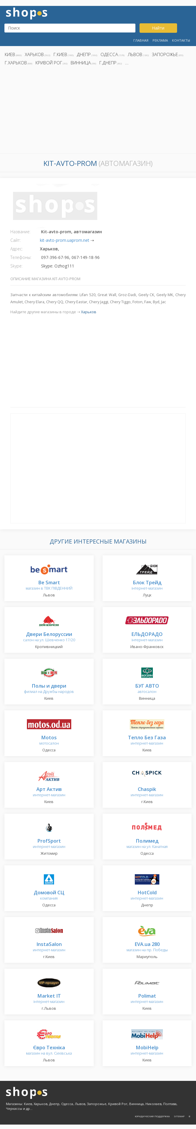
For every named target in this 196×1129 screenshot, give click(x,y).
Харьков (34, 54)
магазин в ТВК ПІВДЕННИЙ (49, 585)
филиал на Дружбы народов (49, 689)
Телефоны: (20, 257)
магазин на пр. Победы (147, 947)
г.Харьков (16, 63)
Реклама (160, 40)
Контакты (181, 40)
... (127, 63)
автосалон (147, 689)
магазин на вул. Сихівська (49, 1050)
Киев (10, 54)
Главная (140, 40)
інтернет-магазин (147, 585)
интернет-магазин (147, 740)
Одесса (109, 54)
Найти (158, 28)
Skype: (16, 266)
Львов (135, 54)
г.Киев (60, 54)
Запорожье (165, 54)
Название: (20, 231)
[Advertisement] (98, 111)
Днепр (84, 54)
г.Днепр (107, 63)
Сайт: (15, 240)
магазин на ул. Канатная (147, 844)
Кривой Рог (48, 63)
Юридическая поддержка (152, 1116)
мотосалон (49, 740)
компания (49, 895)
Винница (81, 63)
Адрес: (16, 249)
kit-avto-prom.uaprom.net (64, 240)
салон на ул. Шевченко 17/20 (49, 637)
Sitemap (179, 1116)
